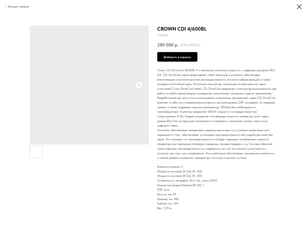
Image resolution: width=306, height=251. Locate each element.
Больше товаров (18, 6)
